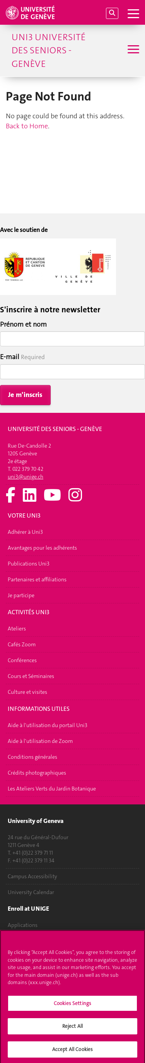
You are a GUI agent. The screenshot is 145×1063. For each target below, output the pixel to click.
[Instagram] (75, 496)
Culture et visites (27, 691)
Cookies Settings (72, 1006)
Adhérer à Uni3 (25, 531)
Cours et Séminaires (31, 676)
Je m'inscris (25, 394)
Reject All (72, 1029)
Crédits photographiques (37, 772)
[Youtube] (52, 496)
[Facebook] (10, 496)
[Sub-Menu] (132, 50)
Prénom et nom (23, 324)
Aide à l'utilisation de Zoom (40, 741)
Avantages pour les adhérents (42, 547)
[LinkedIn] (29, 496)
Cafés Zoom (22, 644)
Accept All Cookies (72, 1052)
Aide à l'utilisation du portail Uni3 (47, 725)
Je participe (21, 595)
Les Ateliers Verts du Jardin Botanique (52, 788)
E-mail (9, 356)
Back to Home (27, 126)
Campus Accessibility (32, 876)
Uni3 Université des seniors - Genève (48, 50)
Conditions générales (32, 756)
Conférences (22, 660)
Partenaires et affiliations (37, 579)
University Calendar (31, 892)
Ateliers (17, 628)
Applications (23, 925)
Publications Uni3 (28, 563)
